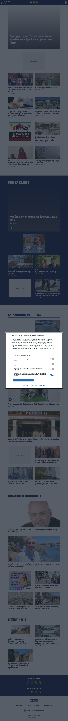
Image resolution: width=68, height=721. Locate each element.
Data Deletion (26, 385)
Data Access (34, 385)
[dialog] (34, 360)
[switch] (52, 359)
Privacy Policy (42, 385)
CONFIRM (23, 380)
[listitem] (34, 355)
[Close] (59, 335)
